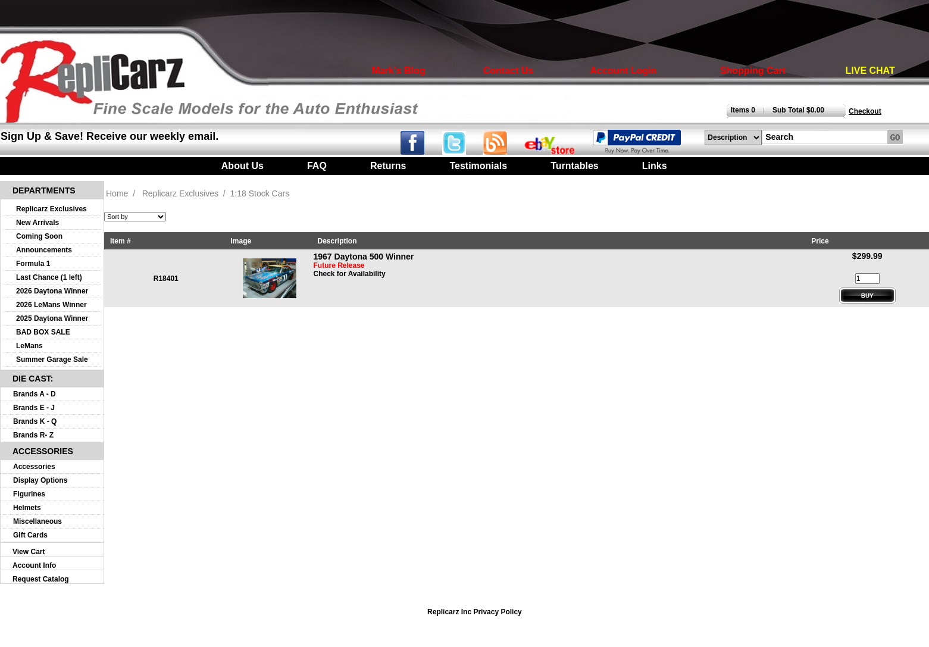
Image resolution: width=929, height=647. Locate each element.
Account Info (34, 565)
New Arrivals (37, 222)
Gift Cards (30, 535)
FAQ (317, 166)
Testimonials (478, 166)
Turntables (574, 166)
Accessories (34, 466)
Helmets (27, 508)
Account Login (623, 70)
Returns (388, 166)
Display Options (40, 480)
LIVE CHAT (870, 70)
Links (654, 166)
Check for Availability (350, 274)
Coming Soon (39, 236)
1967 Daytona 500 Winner (364, 256)
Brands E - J (34, 408)
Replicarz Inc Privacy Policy (474, 612)
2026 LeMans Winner (51, 305)
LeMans (29, 346)
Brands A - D (34, 394)
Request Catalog (40, 579)
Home (117, 193)
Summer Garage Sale (52, 359)
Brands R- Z (33, 435)
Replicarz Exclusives (51, 209)
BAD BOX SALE (43, 332)
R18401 (166, 278)
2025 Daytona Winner (52, 318)
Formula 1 (33, 264)
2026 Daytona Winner (52, 291)
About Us (242, 166)
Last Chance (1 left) (49, 277)
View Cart (28, 552)
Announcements (44, 250)
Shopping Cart (753, 70)
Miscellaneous (37, 521)
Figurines (29, 494)
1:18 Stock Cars (260, 193)
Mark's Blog (398, 70)
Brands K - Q (35, 421)
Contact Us (508, 70)
